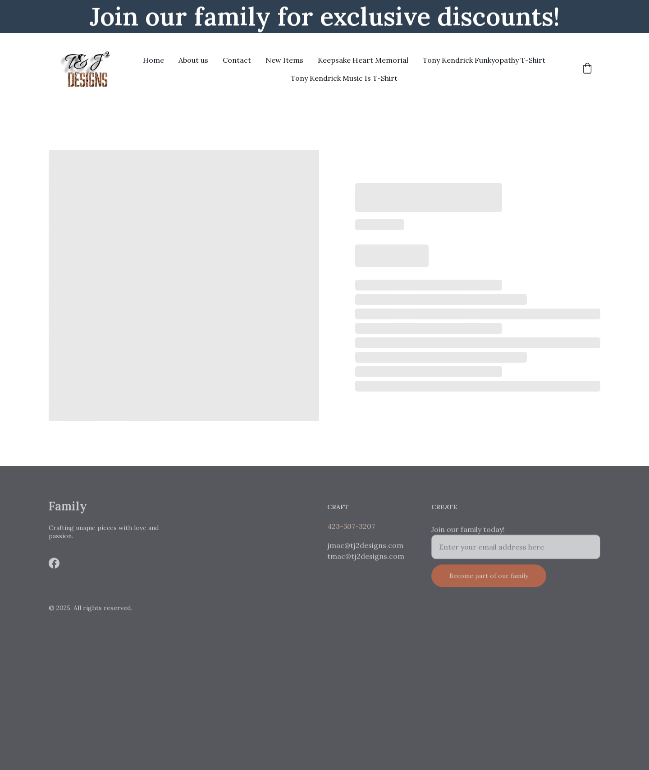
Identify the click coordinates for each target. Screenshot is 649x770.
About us (193, 60)
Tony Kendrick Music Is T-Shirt (344, 78)
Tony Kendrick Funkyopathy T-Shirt (484, 60)
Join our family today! (468, 536)
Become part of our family (488, 583)
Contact (237, 60)
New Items (284, 60)
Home (153, 60)
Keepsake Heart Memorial (363, 60)
